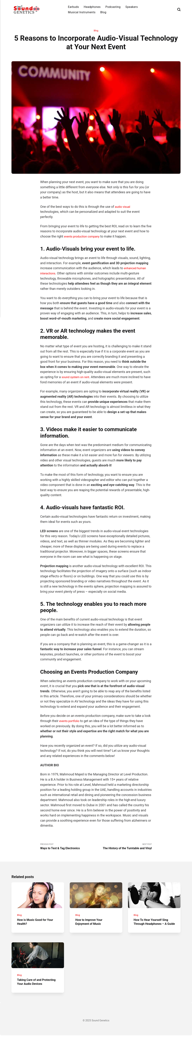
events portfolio (70, 721)
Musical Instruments (82, 12)
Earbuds (73, 7)
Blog (103, 12)
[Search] (179, 10)
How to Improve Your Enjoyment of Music (90, 926)
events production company (83, 237)
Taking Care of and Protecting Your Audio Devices (33, 994)
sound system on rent (76, 377)
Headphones (92, 7)
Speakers (131, 7)
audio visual (123, 207)
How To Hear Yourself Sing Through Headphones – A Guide (153, 928)
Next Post (124, 847)
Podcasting (113, 7)
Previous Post (68, 847)
